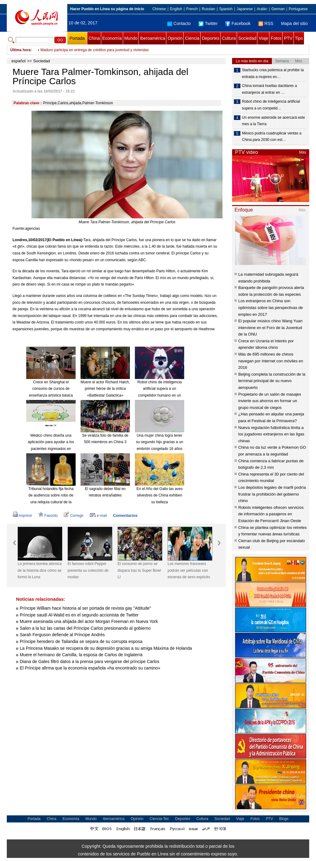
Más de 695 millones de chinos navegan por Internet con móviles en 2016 (270, 361)
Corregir (73, 515)
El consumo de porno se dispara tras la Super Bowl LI (139, 570)
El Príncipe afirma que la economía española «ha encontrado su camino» (90, 667)
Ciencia (192, 38)
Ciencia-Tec (159, 819)
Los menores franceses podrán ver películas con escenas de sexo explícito (189, 570)
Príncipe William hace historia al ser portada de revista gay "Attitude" (85, 608)
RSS (265, 23)
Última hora (20, 50)
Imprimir (22, 515)
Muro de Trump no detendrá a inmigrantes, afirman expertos (89, 49)
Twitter (208, 23)
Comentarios (125, 515)
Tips (299, 38)
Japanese (245, 9)
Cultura (229, 38)
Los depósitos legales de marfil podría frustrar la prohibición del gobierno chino (272, 494)
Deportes (210, 38)
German (278, 9)
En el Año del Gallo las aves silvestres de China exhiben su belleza (159, 495)
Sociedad (247, 38)
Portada (77, 38)
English (176, 9)
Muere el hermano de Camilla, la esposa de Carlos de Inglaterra (81, 654)
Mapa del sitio (294, 23)
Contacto (179, 23)
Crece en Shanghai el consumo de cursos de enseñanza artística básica (51, 389)
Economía (112, 38)
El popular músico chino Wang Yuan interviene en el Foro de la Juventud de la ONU (270, 327)
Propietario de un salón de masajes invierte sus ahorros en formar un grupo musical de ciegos (269, 401)
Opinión (175, 38)
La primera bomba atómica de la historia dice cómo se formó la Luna (40, 570)
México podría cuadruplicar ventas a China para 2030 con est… (271, 136)
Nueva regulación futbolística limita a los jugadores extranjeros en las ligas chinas (271, 434)
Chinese (159, 9)
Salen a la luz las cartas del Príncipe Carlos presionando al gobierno (85, 628)
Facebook (237, 23)
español (18, 61)
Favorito (48, 515)
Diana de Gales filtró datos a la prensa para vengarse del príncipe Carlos (89, 661)
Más (302, 152)
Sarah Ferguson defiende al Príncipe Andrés (62, 634)
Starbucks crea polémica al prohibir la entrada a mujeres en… (273, 73)
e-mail (98, 515)
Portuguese (298, 9)
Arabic (262, 9)
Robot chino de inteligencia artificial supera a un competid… (271, 104)
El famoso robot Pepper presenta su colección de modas (88, 570)
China (94, 38)
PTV (288, 38)
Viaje (263, 38)
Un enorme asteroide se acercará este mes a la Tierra (273, 120)
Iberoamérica (152, 38)
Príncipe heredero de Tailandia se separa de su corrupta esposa (81, 641)
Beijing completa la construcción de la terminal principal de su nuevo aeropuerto (272, 381)
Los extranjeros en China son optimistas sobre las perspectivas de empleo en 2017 (270, 307)
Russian (208, 9)
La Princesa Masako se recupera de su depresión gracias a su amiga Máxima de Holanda (106, 648)
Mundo (131, 38)
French (192, 9)
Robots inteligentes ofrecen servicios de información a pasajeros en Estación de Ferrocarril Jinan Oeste (271, 514)
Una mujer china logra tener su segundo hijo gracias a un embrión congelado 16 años (159, 442)
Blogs (284, 819)
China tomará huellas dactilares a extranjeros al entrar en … (269, 89)
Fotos (276, 38)
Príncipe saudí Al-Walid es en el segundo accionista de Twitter (79, 614)
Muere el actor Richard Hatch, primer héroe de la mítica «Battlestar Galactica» (105, 389)
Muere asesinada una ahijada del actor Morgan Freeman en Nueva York (89, 621)
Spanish (225, 9)
